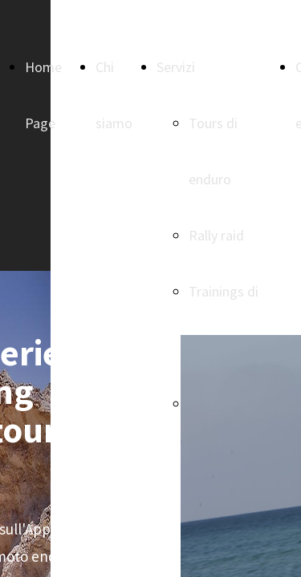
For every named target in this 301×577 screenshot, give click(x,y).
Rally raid (216, 235)
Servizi (176, 67)
